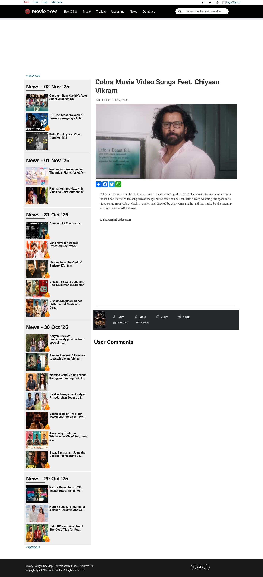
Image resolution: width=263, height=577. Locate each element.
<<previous (33, 75)
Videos (185, 317)
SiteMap (48, 566)
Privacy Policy (33, 566)
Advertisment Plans (66, 566)
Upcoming (117, 11)
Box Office (71, 11)
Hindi (35, 2)
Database (149, 11)
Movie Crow (42, 13)
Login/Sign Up (231, 2)
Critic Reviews (121, 322)
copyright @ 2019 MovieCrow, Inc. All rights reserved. (55, 570)
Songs (143, 317)
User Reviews (142, 322)
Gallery (164, 317)
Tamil (26, 2)
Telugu (45, 2)
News (133, 11)
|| (42, 566)
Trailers (101, 11)
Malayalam (57, 2)
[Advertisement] (131, 45)
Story (121, 317)
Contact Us (86, 566)
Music (87, 11)
